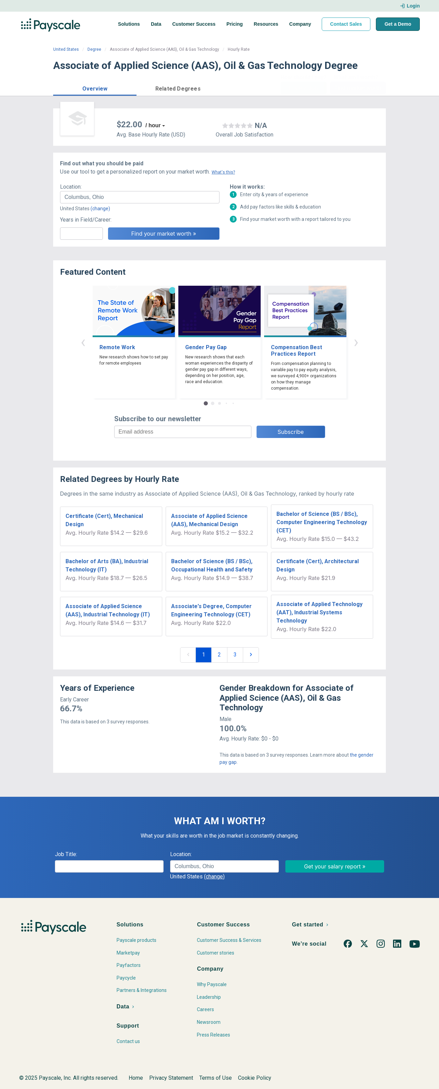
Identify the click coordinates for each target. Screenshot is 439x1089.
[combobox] (140, 197)
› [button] (356, 342)
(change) (100, 208)
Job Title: (66, 854)
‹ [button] (83, 342)
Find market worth (357, 87)
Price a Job (303, 87)
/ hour (153, 125)
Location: (71, 187)
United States (66, 49)
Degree (94, 49)
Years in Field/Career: (85, 219)
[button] (95, 88)
